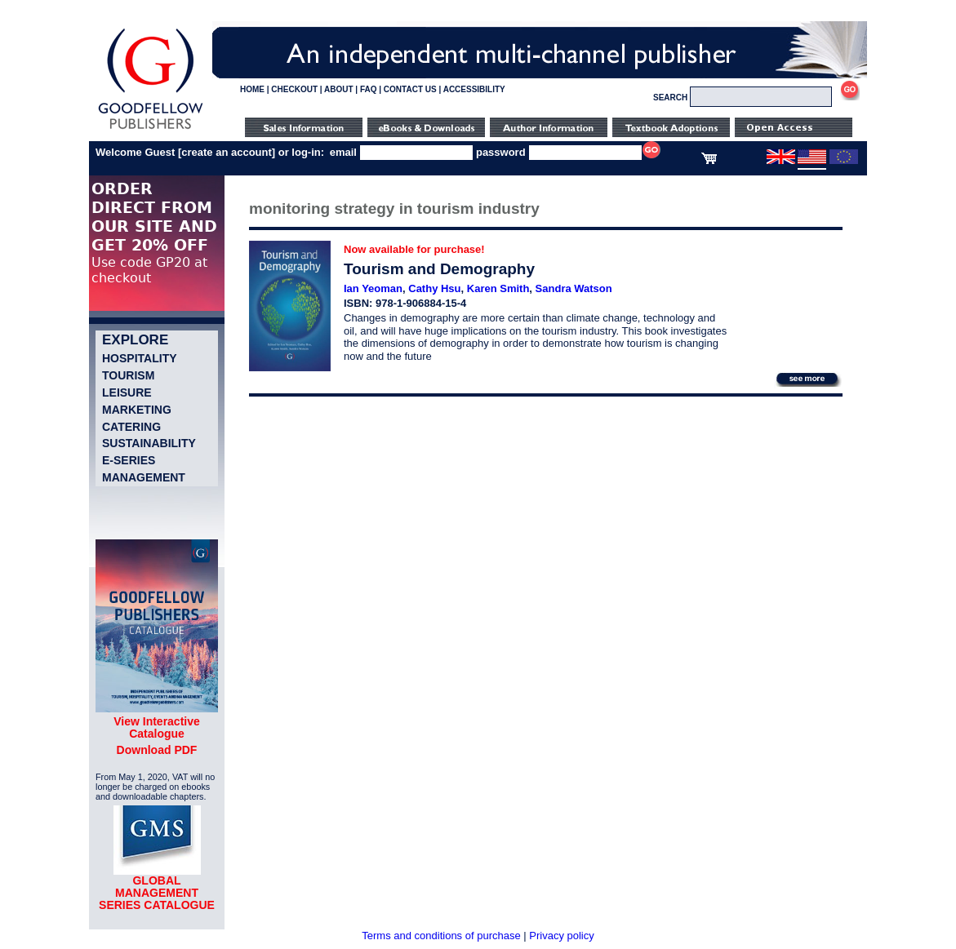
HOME (252, 89)
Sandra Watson (574, 288)
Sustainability (149, 443)
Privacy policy (561, 935)
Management (143, 477)
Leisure (127, 392)
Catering (131, 426)
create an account (226, 152)
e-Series (128, 460)
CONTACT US (410, 89)
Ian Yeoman (373, 288)
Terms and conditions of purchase (441, 935)
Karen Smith (498, 288)
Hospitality (139, 358)
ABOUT (338, 89)
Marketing (136, 409)
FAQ (368, 89)
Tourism (128, 375)
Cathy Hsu (434, 288)
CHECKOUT (294, 89)
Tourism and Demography (439, 268)
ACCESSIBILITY (474, 89)
